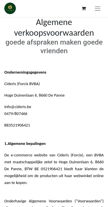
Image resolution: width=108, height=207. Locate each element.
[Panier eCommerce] (83, 8)
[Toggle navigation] (98, 8)
